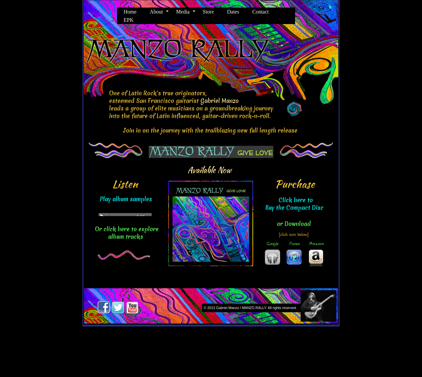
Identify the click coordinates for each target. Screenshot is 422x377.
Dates (233, 12)
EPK (129, 20)
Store (208, 12)
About (156, 12)
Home (130, 12)
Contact (260, 12)
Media (183, 12)
